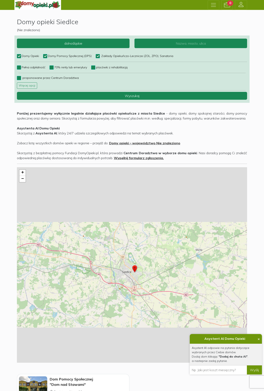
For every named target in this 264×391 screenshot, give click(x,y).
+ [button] (22, 173)
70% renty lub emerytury (70, 67)
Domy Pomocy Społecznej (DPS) (70, 56)
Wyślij (254, 370)
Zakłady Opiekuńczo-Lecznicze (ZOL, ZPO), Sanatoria (136, 56)
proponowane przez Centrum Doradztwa (50, 78)
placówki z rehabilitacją (111, 67)
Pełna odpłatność (33, 67)
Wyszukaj (132, 96)
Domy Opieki (30, 56)
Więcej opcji (27, 85)
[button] (227, 5)
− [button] (22, 179)
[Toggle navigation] (213, 5)
